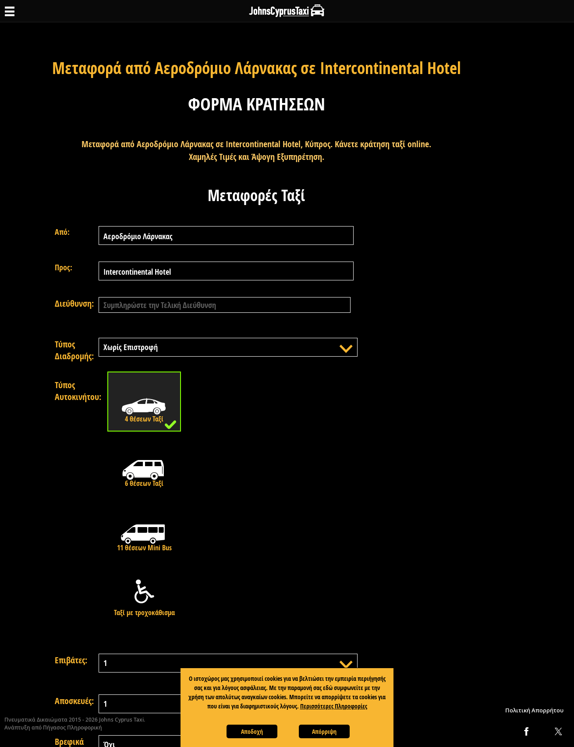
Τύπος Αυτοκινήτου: (77, 391)
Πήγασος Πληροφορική (72, 727)
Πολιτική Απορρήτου (534, 710)
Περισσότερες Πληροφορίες (333, 706)
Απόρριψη (324, 731)
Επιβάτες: (71, 660)
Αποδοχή (252, 731)
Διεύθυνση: (74, 303)
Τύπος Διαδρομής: (74, 350)
